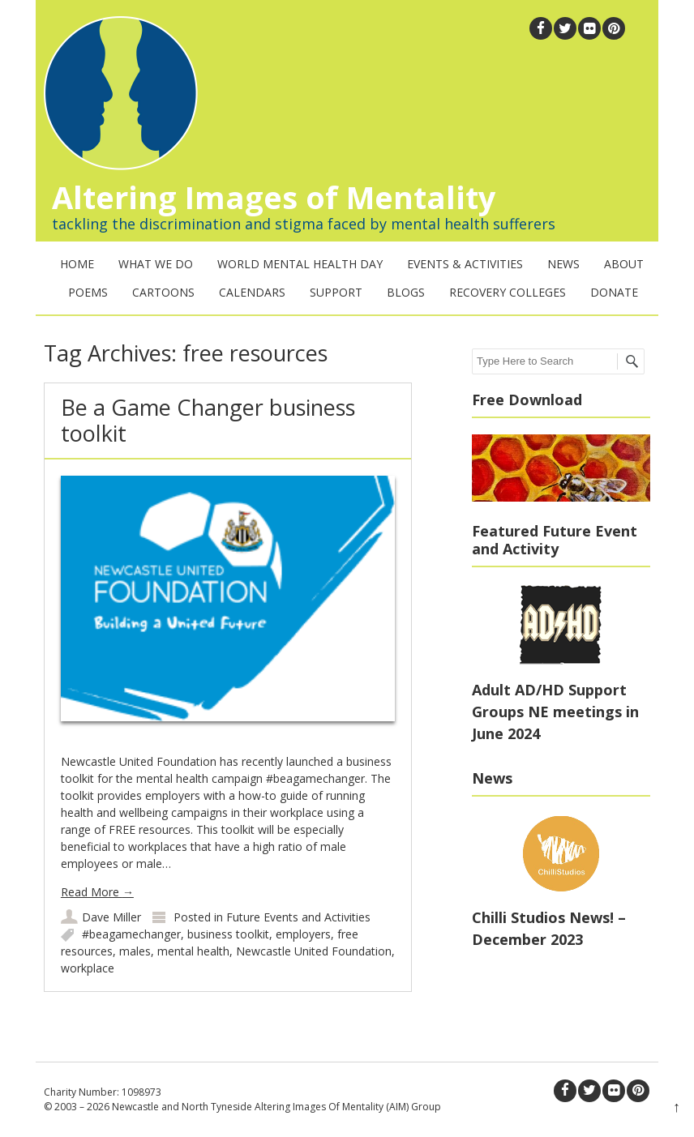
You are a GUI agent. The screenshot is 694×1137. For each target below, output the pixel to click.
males (135, 951)
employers (303, 934)
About (624, 263)
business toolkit (228, 934)
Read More (97, 892)
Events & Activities (465, 263)
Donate (614, 292)
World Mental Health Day (300, 263)
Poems (88, 292)
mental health (193, 951)
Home (77, 263)
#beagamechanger (131, 934)
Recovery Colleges (507, 292)
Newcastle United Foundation (314, 951)
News (563, 263)
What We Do (155, 263)
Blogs (406, 292)
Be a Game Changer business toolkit (208, 420)
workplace (87, 968)
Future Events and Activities (298, 917)
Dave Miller (111, 917)
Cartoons (163, 292)
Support (336, 292)
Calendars (252, 292)
